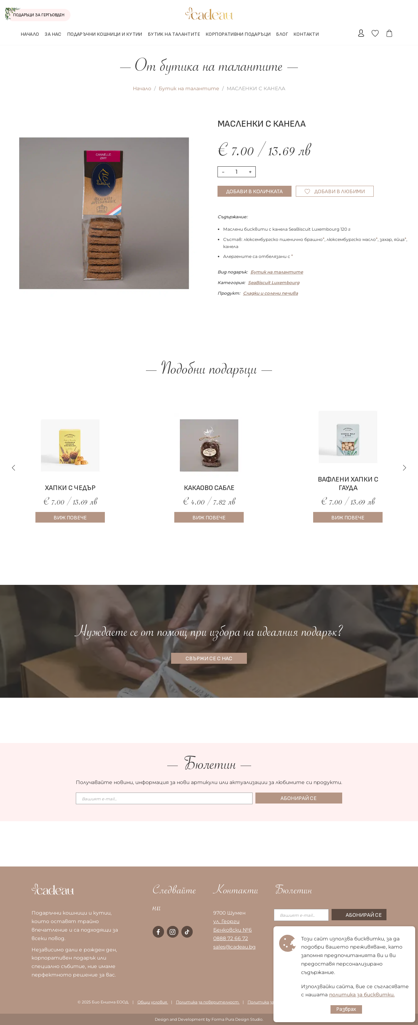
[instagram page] (172, 931)
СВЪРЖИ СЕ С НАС (209, 658)
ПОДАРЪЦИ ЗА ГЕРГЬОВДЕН (35, 15)
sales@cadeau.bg (234, 947)
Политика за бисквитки (273, 1002)
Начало (142, 88)
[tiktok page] (187, 931)
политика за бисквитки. (362, 994)
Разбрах (346, 1009)
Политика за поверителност (208, 1002)
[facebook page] (158, 931)
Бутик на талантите (189, 88)
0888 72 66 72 (230, 938)
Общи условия (152, 1002)
